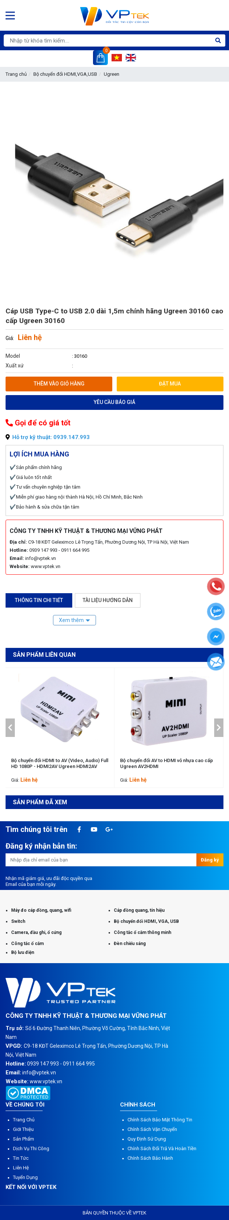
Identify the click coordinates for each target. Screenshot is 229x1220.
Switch (18, 921)
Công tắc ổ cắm (27, 943)
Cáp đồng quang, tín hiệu (139, 910)
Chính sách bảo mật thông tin (159, 1119)
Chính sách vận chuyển (152, 1129)
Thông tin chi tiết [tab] (39, 600)
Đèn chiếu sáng (130, 943)
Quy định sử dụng (146, 1139)
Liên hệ (21, 1167)
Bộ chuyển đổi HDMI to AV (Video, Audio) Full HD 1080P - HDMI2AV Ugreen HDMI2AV (59, 763)
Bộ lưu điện (22, 952)
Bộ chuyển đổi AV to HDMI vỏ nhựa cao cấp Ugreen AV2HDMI (166, 763)
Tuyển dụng (25, 1177)
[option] (60, 727)
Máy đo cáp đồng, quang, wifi (41, 910)
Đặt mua (170, 384)
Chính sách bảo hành (150, 1158)
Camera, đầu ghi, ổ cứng (36, 932)
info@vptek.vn (40, 558)
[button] (10, 727)
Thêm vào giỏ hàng (59, 384)
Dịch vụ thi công (31, 1148)
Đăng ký (210, 860)
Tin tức (21, 1158)
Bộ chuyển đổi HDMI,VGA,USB (65, 74)
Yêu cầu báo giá (114, 402)
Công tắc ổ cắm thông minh (142, 932)
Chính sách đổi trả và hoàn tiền (161, 1148)
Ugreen (111, 74)
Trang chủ (16, 74)
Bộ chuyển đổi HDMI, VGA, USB (146, 921)
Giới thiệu (23, 1129)
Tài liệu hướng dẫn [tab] (108, 600)
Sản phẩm (23, 1139)
